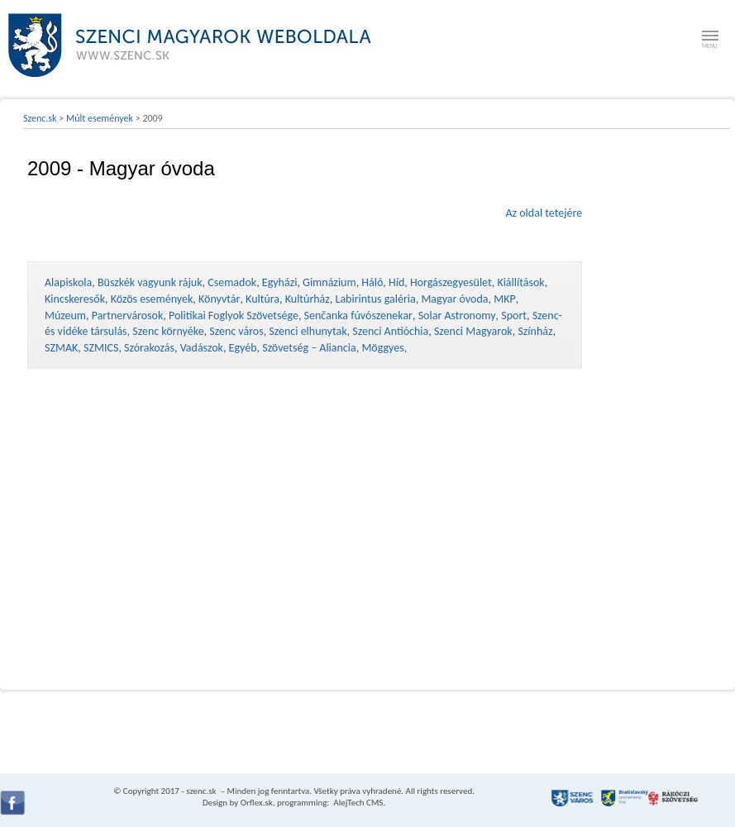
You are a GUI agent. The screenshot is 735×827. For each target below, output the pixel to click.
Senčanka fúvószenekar (358, 315)
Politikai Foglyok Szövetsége (233, 315)
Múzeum (65, 315)
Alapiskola (68, 282)
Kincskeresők (75, 299)
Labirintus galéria (376, 299)
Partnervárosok (128, 315)
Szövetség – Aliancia (309, 348)
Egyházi (280, 282)
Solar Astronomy (457, 315)
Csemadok (232, 282)
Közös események (152, 299)
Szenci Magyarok (473, 331)
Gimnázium (329, 282)
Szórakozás (149, 348)
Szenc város (236, 331)
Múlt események (99, 118)
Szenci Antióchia (390, 331)
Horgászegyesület (451, 282)
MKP (504, 299)
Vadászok (201, 348)
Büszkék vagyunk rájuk (150, 282)
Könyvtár (219, 299)
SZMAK (61, 348)
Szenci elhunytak (307, 331)
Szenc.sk (40, 118)
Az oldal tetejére (543, 213)
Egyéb (243, 348)
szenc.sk (201, 791)
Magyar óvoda (454, 299)
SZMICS (101, 348)
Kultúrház (307, 299)
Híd (396, 282)
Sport (514, 315)
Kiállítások (520, 282)
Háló (372, 282)
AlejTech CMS (358, 802)
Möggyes (382, 348)
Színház (535, 331)
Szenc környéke (167, 331)
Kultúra (262, 299)
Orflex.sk (257, 802)
